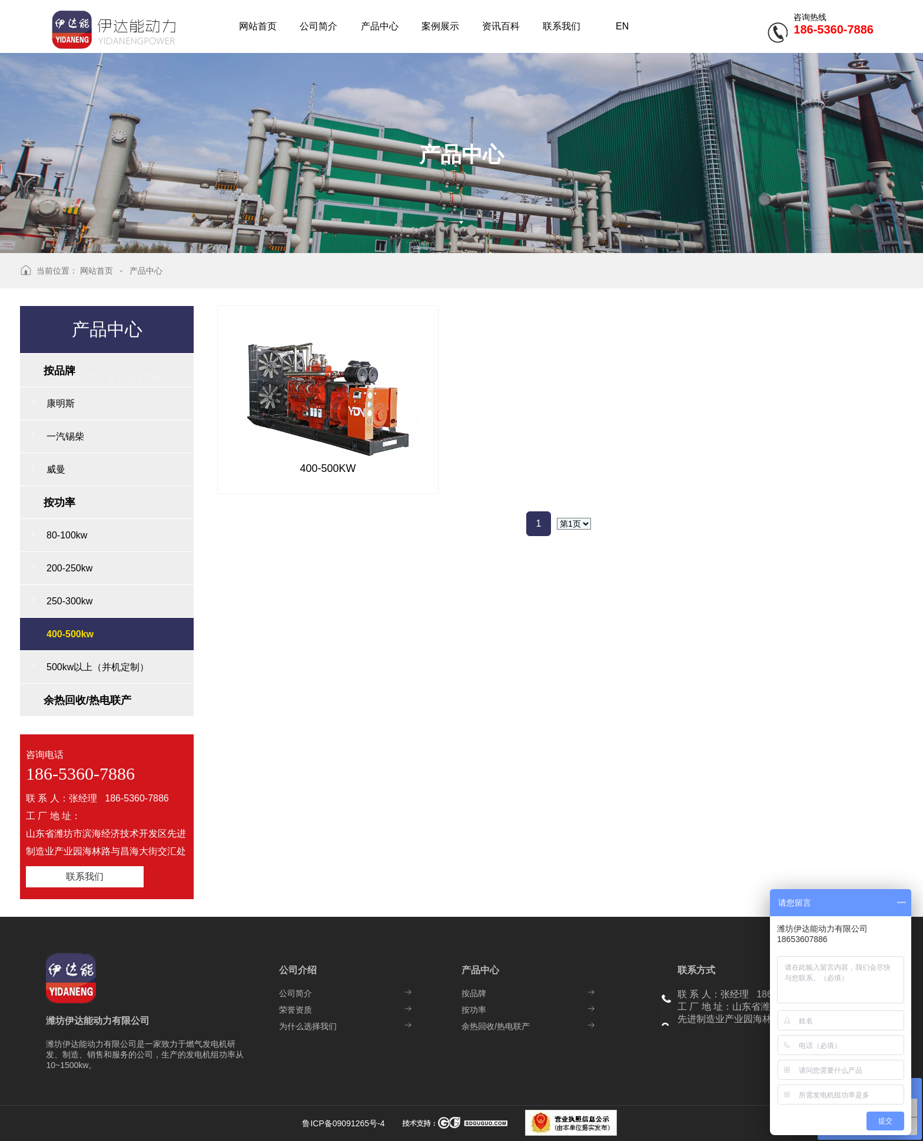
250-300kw (69, 601)
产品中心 (146, 270)
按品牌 (474, 993)
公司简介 (295, 993)
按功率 (474, 1009)
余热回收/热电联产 (496, 1026)
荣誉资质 (295, 1009)
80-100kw (67, 535)
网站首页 (96, 270)
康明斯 (61, 403)
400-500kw (70, 634)
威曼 (56, 469)
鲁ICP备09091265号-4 (344, 1123)
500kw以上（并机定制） (98, 667)
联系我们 (85, 876)
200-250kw (69, 568)
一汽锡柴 (65, 436)
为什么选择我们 (308, 1026)
